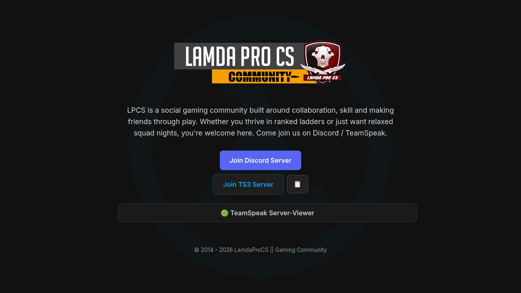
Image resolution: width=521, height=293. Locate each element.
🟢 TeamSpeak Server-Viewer (267, 213)
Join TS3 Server (248, 184)
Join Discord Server (260, 160)
